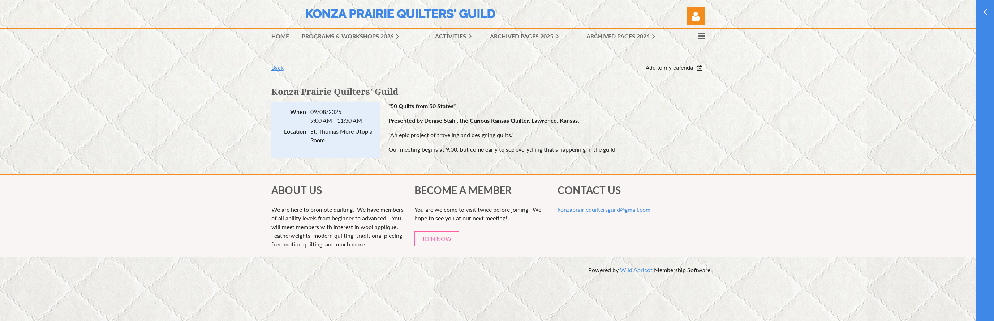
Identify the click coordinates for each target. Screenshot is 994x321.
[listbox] (675, 67)
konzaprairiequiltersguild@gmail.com (604, 209)
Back (277, 67)
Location (295, 131)
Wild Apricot (636, 269)
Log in (696, 16)
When (298, 111)
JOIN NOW (437, 238)
